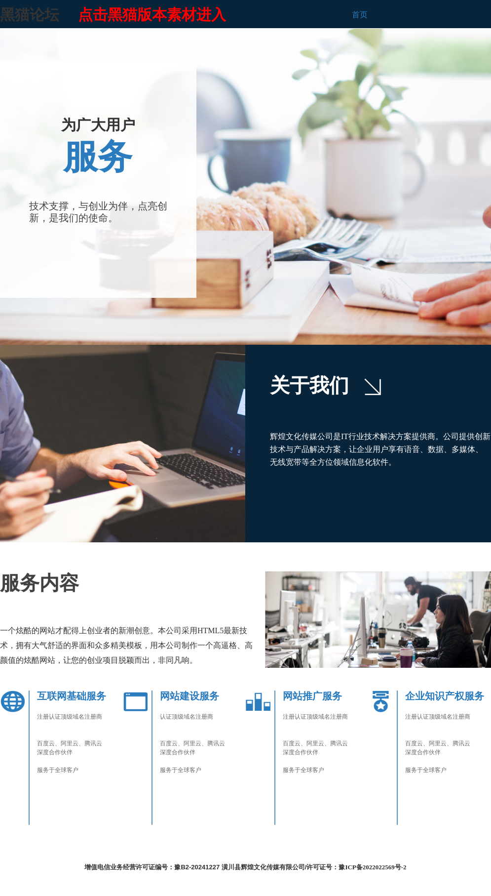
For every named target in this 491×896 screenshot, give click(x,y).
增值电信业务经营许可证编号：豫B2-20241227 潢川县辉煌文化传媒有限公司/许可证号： (211, 867)
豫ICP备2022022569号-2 (372, 867)
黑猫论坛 (29, 14)
